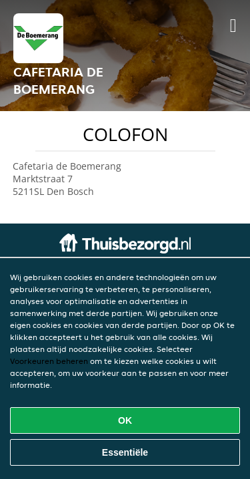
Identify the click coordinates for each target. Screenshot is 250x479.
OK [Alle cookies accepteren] (125, 420)
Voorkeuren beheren (49, 361)
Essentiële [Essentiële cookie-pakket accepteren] (125, 452)
